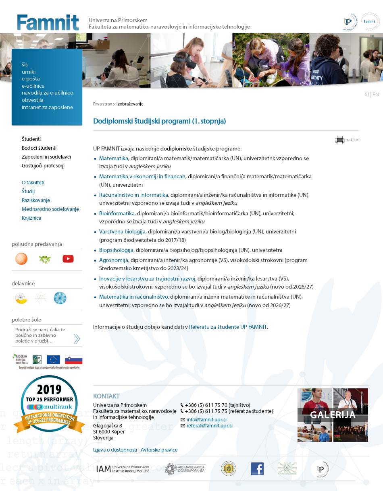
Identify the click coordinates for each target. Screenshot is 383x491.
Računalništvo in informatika (133, 195)
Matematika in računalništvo (133, 297)
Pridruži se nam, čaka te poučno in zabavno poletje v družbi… (40, 335)
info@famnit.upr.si (207, 420)
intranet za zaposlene (47, 107)
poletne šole (26, 320)
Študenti (31, 139)
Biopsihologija (116, 250)
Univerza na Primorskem (118, 20)
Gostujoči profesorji (43, 166)
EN (376, 94)
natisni (353, 139)
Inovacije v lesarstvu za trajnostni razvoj (147, 279)
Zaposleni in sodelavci (46, 157)
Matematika (113, 158)
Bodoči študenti (39, 148)
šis (25, 65)
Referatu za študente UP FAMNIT (228, 327)
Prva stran (102, 104)
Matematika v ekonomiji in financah (142, 176)
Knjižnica (31, 218)
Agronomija (113, 260)
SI (367, 94)
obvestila (33, 100)
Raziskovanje (36, 200)
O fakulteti (33, 182)
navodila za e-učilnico (47, 93)
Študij (28, 191)
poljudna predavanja (37, 244)
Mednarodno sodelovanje (50, 209)
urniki (28, 72)
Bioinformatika (117, 213)
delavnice (23, 284)
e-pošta (31, 79)
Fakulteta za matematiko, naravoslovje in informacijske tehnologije (169, 27)
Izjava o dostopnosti (115, 450)
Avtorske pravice (159, 450)
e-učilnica (33, 86)
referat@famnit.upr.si (210, 426)
